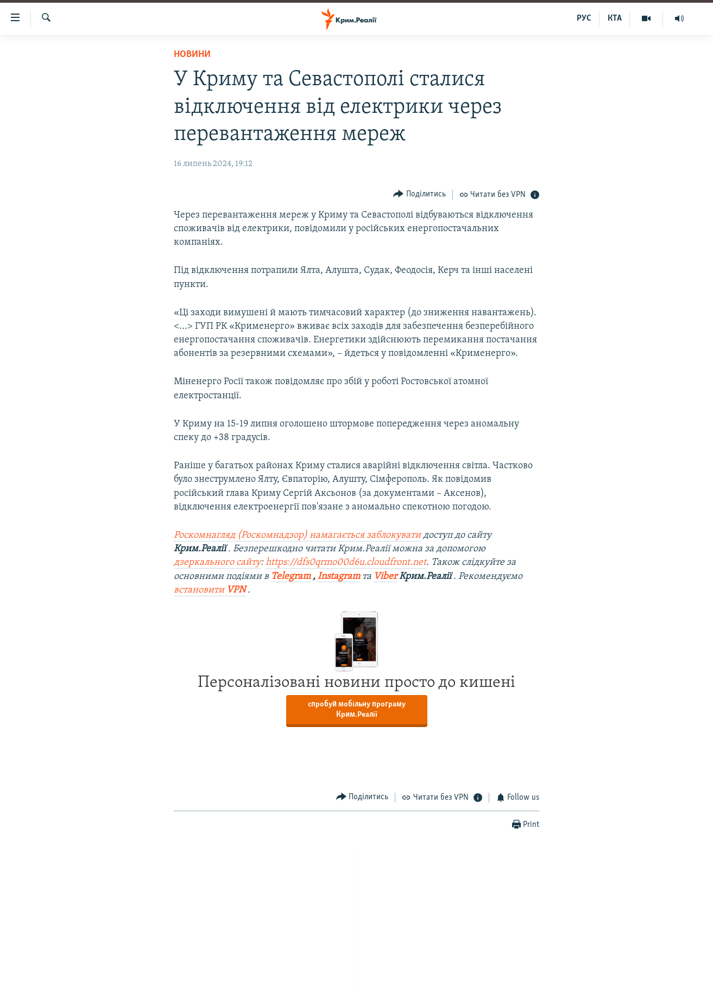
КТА (615, 18)
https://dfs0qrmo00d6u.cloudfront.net (346, 562)
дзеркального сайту (217, 562)
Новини (192, 54)
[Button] (419, 194)
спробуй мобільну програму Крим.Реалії (357, 709)
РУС (584, 18)
